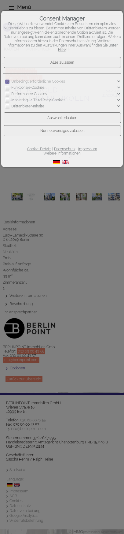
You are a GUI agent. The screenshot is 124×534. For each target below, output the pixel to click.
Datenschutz (64, 149)
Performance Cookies (29, 94)
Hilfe (62, 49)
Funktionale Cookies (28, 88)
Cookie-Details (39, 149)
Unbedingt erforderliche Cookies (38, 81)
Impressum (87, 149)
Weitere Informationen (62, 153)
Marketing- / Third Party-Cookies (38, 100)
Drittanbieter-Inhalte (27, 106)
